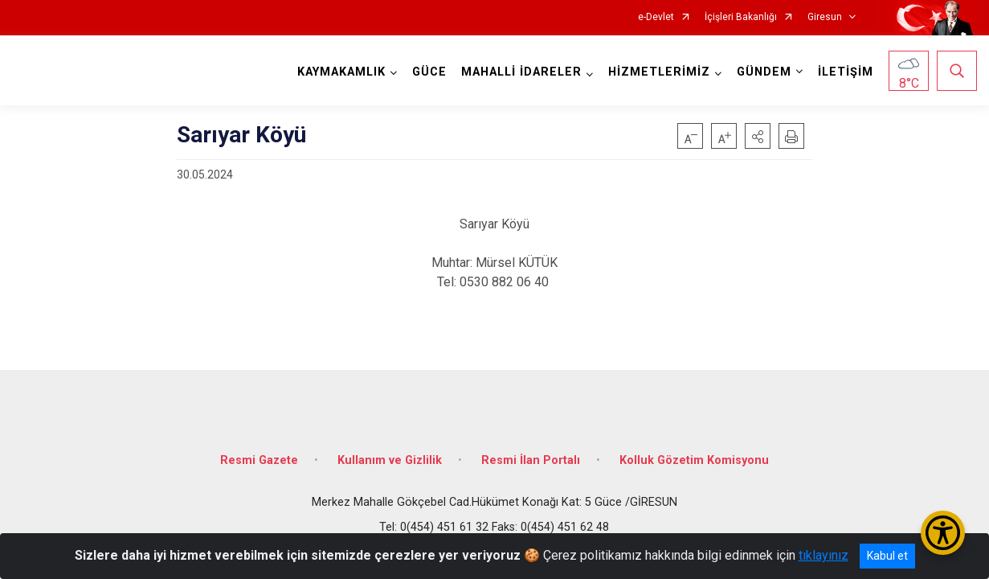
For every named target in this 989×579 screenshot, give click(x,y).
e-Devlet (656, 17)
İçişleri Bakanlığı (741, 17)
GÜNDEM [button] (764, 72)
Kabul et (887, 555)
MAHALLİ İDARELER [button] (521, 72)
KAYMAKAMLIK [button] (341, 72)
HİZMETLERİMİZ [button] (659, 72)
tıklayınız (823, 555)
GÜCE (429, 72)
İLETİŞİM (845, 72)
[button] (757, 136)
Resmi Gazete (259, 460)
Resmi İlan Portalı (530, 460)
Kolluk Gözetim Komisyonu (694, 460)
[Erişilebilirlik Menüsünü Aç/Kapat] (943, 533)
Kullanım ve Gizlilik (389, 460)
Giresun (824, 17)
